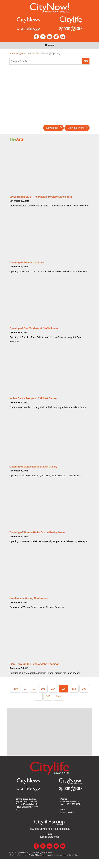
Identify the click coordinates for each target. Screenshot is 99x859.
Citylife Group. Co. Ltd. (25, 852)
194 (54, 688)
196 (74, 688)
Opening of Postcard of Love (26, 262)
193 (44, 688)
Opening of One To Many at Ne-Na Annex (33, 328)
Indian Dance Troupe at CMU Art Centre (33, 398)
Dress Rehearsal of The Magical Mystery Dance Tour (40, 196)
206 (49, 696)
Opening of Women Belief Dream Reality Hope (37, 532)
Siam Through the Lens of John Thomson (34, 664)
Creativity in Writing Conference (28, 598)
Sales (70, 804)
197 (85, 688)
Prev (15, 688)
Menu (49, 45)
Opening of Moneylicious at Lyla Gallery (33, 466)
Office (70, 802)
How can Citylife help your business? (49, 828)
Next (58, 696)
